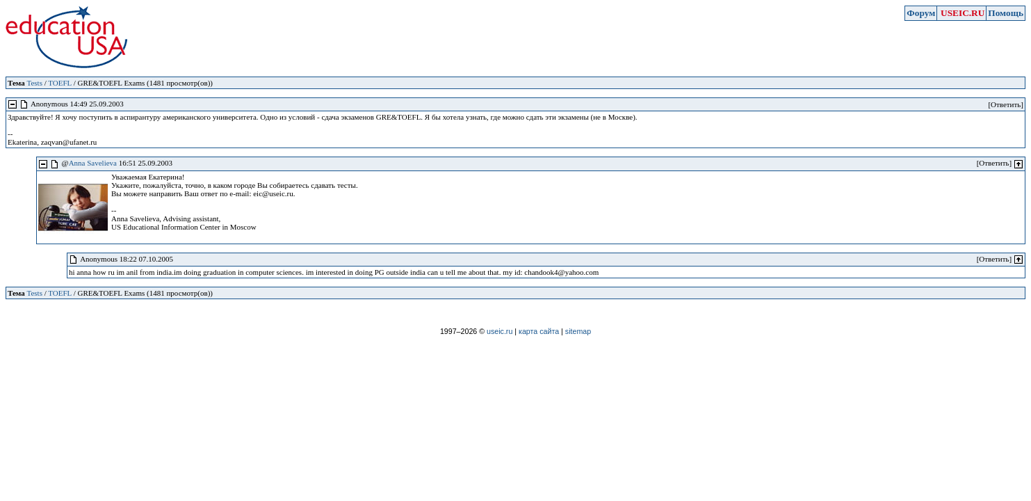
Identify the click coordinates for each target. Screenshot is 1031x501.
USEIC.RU (962, 13)
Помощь (1005, 13)
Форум (921, 13)
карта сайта (539, 331)
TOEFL (60, 83)
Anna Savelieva (93, 163)
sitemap (578, 331)
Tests (34, 83)
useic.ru (499, 331)
